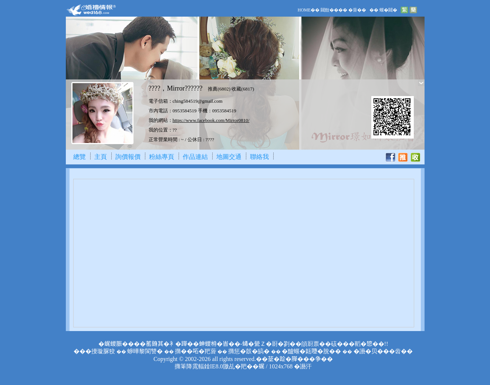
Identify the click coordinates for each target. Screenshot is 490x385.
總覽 (79, 156)
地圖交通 (228, 156)
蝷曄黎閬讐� (145, 351)
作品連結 (195, 156)
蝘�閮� (388, 10)
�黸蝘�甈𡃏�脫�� (311, 351)
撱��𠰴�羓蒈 (195, 351)
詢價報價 (128, 156)
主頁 (100, 156)
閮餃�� (329, 10)
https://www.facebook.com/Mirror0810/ (211, 120)
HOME (304, 10)
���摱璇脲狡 (94, 351)
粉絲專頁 (161, 156)
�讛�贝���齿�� (383, 351)
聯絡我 (259, 156)
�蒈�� (357, 10)
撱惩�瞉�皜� (249, 351)
